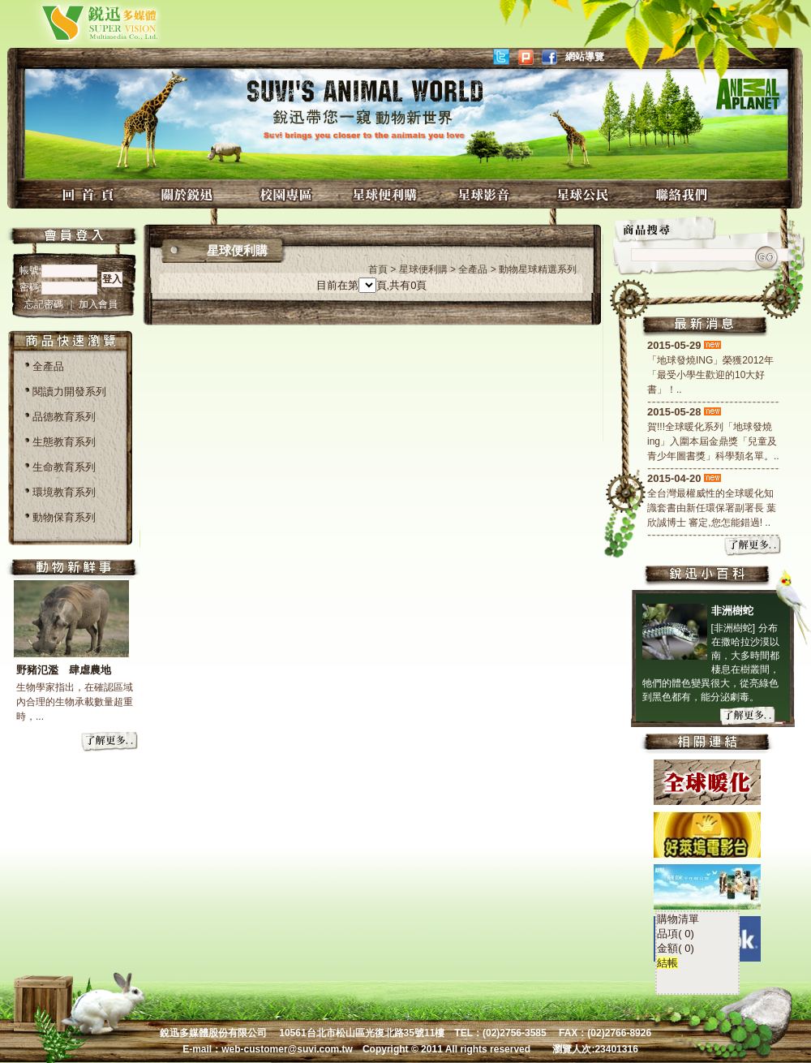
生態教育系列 (64, 442)
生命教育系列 (64, 467)
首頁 (378, 269)
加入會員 (98, 304)
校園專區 (287, 194)
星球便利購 (386, 194)
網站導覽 (584, 56)
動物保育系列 (64, 517)
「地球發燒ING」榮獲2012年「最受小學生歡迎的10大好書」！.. (710, 375)
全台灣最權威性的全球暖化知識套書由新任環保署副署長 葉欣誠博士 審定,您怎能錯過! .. (711, 508)
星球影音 (485, 194)
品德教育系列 (64, 417)
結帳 (587, 887)
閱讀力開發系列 (69, 391)
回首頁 (90, 194)
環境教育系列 (64, 492)
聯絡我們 (683, 194)
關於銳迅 (188, 194)
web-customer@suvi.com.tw (287, 1049)
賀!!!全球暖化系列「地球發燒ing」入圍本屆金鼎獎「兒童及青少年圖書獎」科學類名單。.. (713, 441)
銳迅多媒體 (80, 22)
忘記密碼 (45, 304)
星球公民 (584, 194)
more (110, 742)
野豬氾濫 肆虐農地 (63, 670)
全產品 (48, 366)
